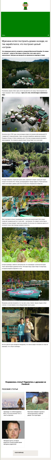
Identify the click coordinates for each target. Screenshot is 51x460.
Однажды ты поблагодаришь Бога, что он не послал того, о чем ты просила (13, 413)
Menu (3, 35)
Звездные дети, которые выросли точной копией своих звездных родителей (13, 442)
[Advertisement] (25, 22)
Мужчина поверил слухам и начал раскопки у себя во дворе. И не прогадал (36, 413)
